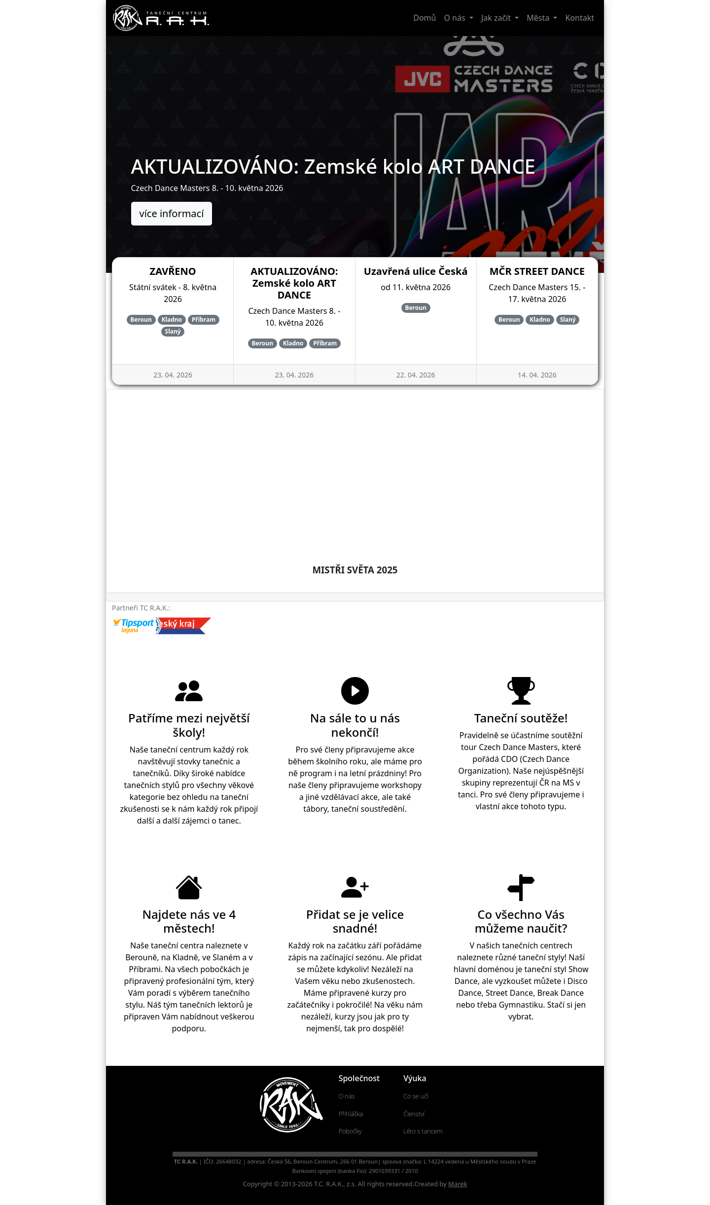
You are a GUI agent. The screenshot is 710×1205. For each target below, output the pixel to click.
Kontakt (579, 17)
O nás (347, 1096)
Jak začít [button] (497, 17)
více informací (172, 213)
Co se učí (415, 1096)
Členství (414, 1113)
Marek (457, 1183)
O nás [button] (455, 17)
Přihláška (351, 1113)
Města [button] (539, 17)
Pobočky (350, 1131)
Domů (424, 17)
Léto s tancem (422, 1131)
